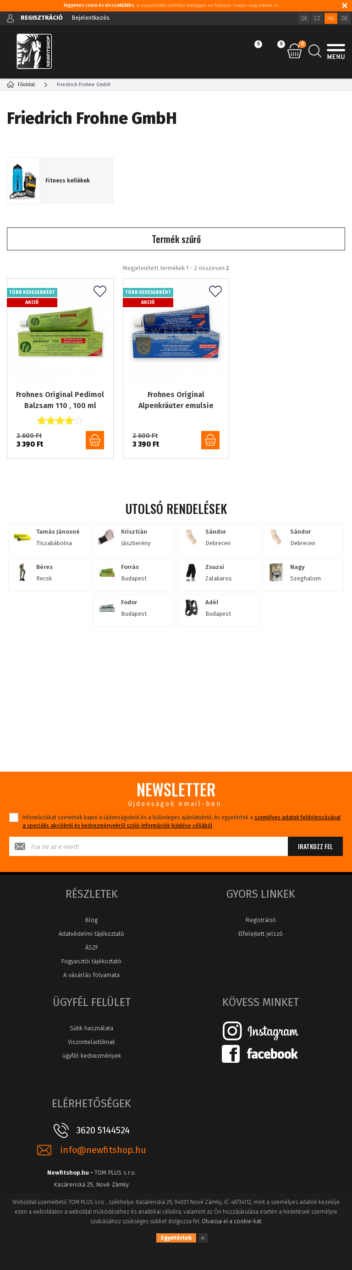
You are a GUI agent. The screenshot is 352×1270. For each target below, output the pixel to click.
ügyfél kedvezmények (91, 1055)
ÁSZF (91, 947)
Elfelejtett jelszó (260, 933)
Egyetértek (176, 1238)
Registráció (261, 920)
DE (344, 18)
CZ (317, 18)
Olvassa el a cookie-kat (231, 1221)
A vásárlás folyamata (91, 975)
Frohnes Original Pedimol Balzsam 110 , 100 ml (60, 400)
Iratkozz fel (315, 846)
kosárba (95, 440)
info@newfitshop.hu (103, 1150)
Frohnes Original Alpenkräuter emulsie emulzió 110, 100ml (176, 400)
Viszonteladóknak (91, 1041)
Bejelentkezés (91, 17)
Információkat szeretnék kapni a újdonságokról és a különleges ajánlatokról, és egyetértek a (181, 821)
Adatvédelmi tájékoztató (91, 933)
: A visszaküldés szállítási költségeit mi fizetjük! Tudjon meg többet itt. (172, 5)
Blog (91, 920)
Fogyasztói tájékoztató (91, 961)
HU (331, 18)
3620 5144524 (103, 1130)
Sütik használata (91, 1028)
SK (304, 18)
